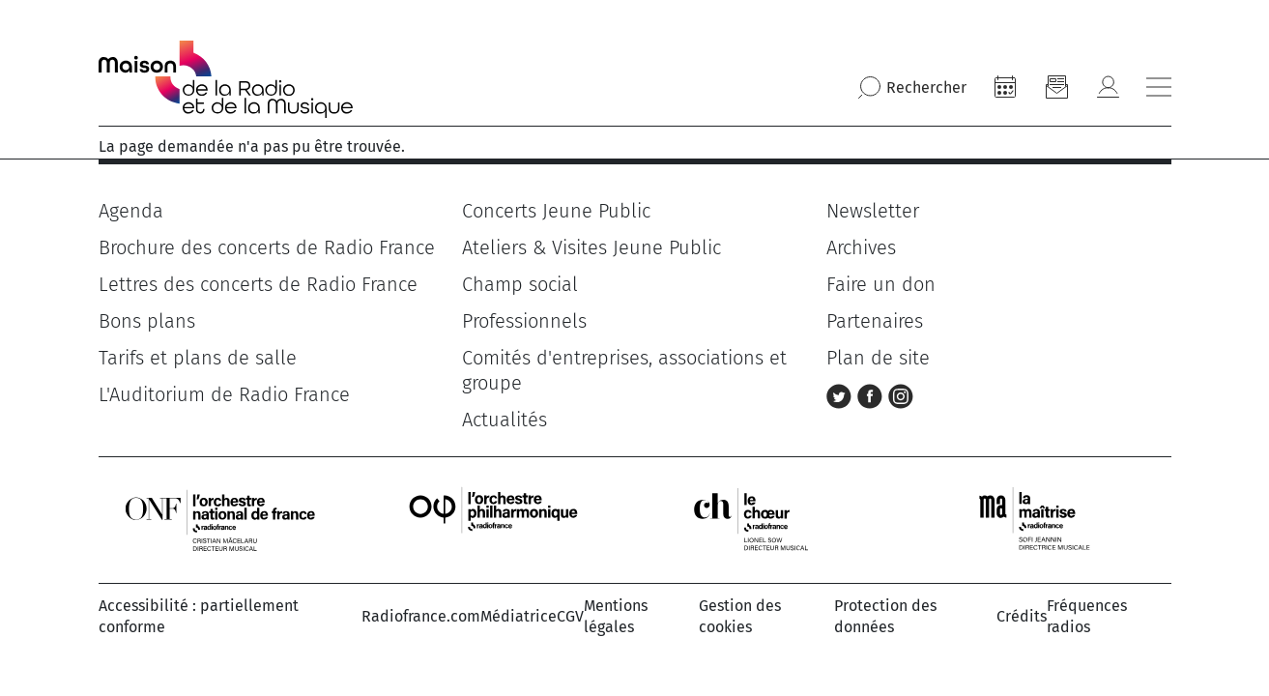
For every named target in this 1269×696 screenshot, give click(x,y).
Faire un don (881, 284)
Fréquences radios (1087, 616)
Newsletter (872, 210)
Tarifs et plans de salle (198, 357)
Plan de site (878, 357)
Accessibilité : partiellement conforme (199, 616)
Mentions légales (616, 616)
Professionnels (524, 321)
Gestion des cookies (740, 616)
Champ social (520, 284)
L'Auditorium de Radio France (224, 394)
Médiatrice (518, 616)
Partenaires (874, 321)
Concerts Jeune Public (556, 210)
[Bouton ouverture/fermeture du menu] (1158, 87)
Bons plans (147, 321)
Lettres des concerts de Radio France (258, 284)
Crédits (1021, 616)
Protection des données (885, 616)
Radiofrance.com (420, 616)
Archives (861, 247)
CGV (570, 616)
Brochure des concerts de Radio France (267, 247)
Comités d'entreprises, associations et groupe (624, 370)
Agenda (131, 210)
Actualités (504, 419)
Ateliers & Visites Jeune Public (591, 247)
